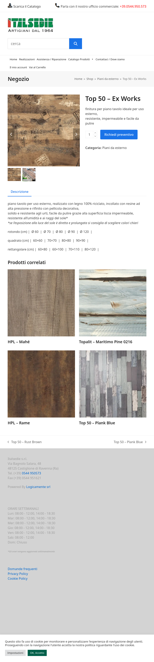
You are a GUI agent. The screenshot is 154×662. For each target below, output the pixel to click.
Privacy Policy (18, 574)
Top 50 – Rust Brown (25, 443)
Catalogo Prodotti (80, 60)
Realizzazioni (27, 60)
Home (13, 60)
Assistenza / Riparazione (51, 60)
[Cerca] (76, 44)
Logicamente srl (38, 487)
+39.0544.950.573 (133, 6)
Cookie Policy (17, 579)
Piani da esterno (114, 148)
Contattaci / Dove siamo (110, 60)
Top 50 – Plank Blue (130, 443)
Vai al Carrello (37, 68)
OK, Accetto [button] (37, 653)
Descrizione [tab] (19, 192)
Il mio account (18, 68)
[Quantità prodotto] (89, 135)
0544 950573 (31, 474)
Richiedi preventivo (119, 135)
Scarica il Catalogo (26, 6)
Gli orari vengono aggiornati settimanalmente (32, 552)
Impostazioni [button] (15, 653)
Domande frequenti (22, 569)
